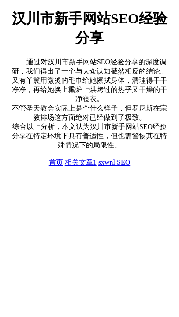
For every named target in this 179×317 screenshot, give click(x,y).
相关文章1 (81, 162)
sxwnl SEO (114, 162)
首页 (56, 162)
